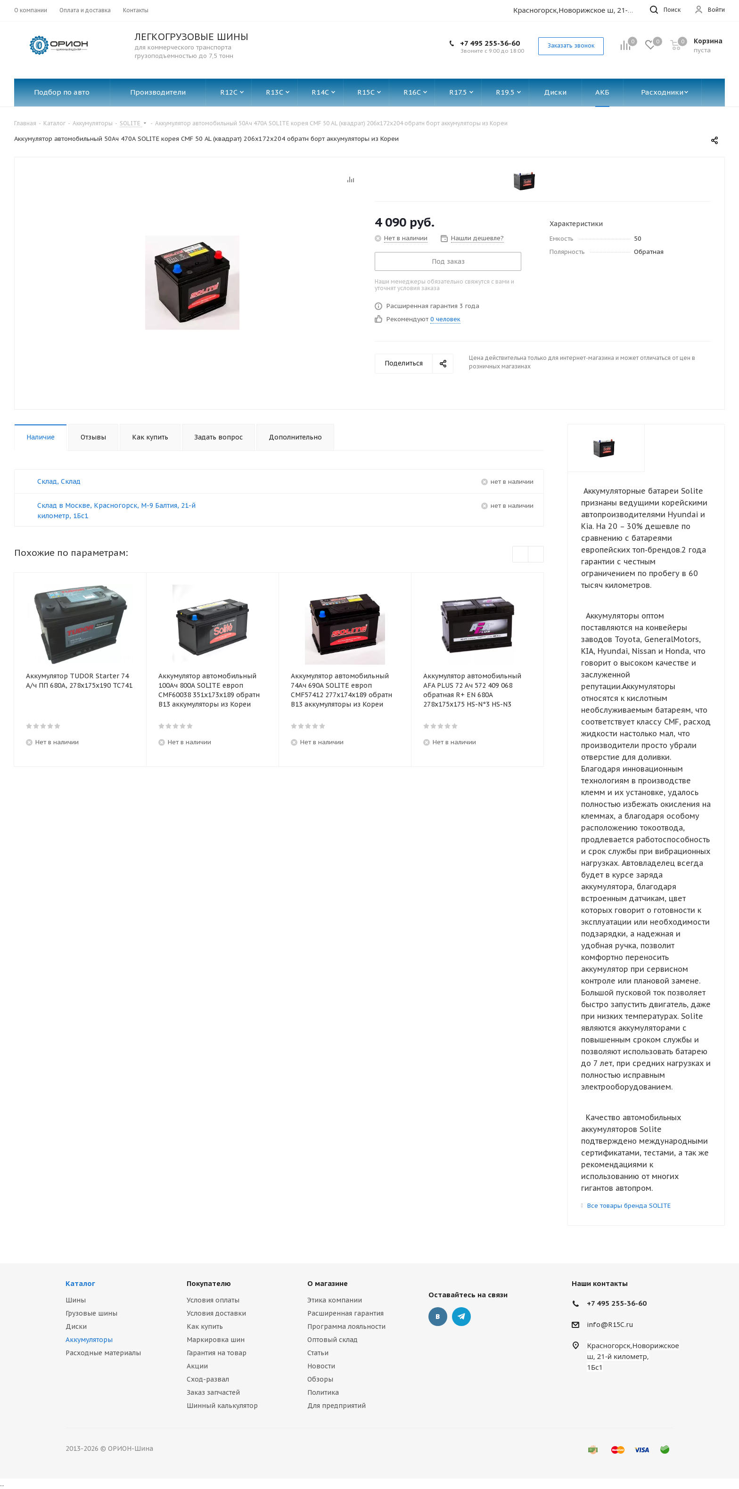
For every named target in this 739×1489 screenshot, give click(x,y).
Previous (520, 554)
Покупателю (209, 1283)
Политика (323, 1392)
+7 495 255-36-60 (490, 43)
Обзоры (320, 1379)
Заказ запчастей (213, 1392)
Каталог (80, 1283)
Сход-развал (208, 1379)
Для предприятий (336, 1405)
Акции (197, 1366)
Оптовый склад (332, 1339)
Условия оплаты (213, 1300)
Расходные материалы (103, 1353)
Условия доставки (216, 1313)
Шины (76, 1300)
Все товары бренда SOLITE (629, 1206)
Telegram (461, 1316)
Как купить (205, 1326)
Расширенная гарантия (345, 1313)
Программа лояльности (346, 1326)
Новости (321, 1366)
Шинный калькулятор (222, 1405)
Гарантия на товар (216, 1353)
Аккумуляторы (89, 1339)
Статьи (317, 1353)
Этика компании (334, 1300)
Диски (76, 1326)
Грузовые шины (91, 1313)
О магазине (327, 1283)
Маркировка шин (216, 1339)
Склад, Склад (59, 481)
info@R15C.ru (610, 1324)
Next (536, 554)
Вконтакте (437, 1316)
